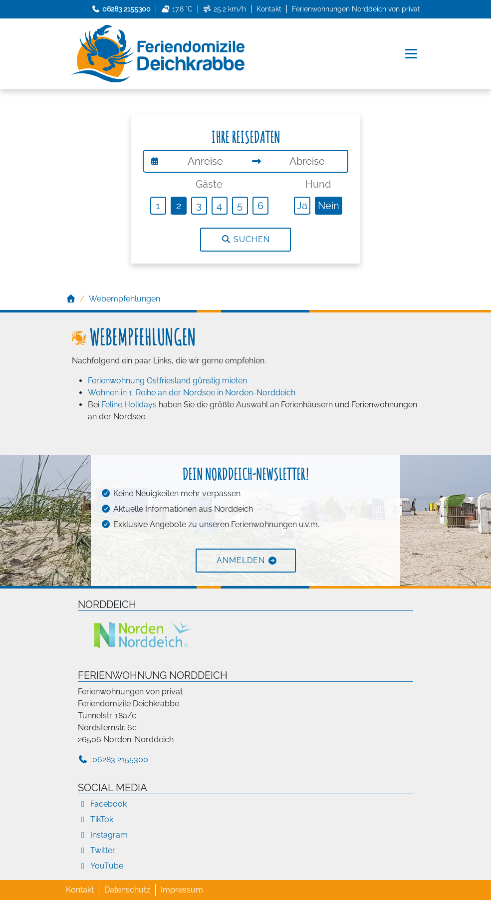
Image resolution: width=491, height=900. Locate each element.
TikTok (95, 819)
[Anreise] (205, 161)
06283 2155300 (113, 759)
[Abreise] (308, 161)
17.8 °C (177, 9)
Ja (302, 206)
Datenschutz (127, 890)
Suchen (245, 239)
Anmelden (241, 560)
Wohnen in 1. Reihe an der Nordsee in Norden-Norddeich (191, 392)
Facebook (102, 804)
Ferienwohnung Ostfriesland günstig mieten (167, 380)
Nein (328, 206)
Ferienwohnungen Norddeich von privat (356, 9)
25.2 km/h (224, 9)
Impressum (182, 890)
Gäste (209, 184)
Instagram (103, 835)
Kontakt (268, 9)
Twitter (96, 850)
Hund (318, 184)
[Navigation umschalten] (412, 53)
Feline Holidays (129, 404)
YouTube (100, 866)
